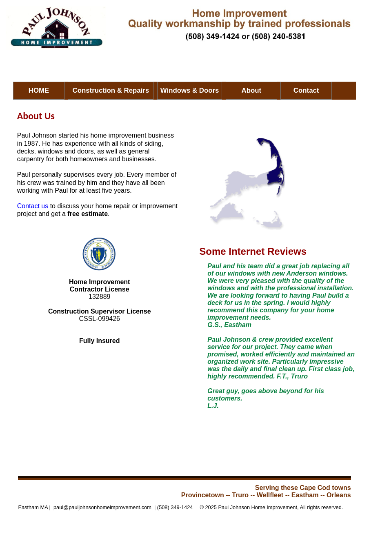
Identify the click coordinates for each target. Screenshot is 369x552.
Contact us (32, 206)
